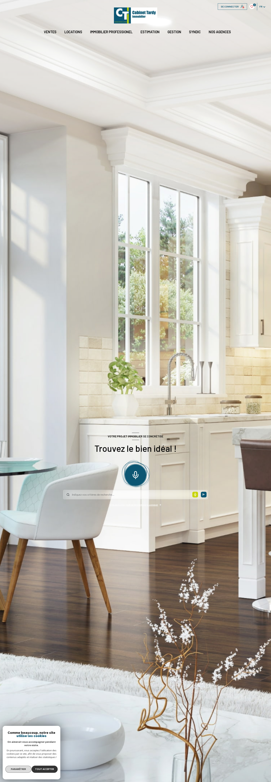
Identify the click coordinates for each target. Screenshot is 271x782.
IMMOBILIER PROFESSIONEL (111, 32)
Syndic (195, 32)
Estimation (150, 32)
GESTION (174, 32)
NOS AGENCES (220, 32)
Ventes (50, 32)
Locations (73, 32)
